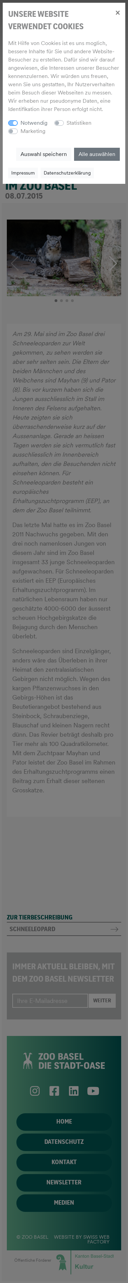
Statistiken (79, 123)
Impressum (23, 173)
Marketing (32, 131)
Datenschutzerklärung (67, 173)
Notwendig (33, 123)
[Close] (117, 12)
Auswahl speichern (43, 154)
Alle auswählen (97, 154)
